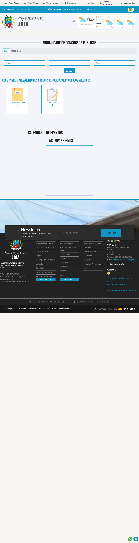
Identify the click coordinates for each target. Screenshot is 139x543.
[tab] (74, 21)
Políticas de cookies (117, 284)
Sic (84, 268)
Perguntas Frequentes (92, 264)
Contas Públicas (42, 252)
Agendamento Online (44, 243)
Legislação (40, 256)
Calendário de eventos (45, 248)
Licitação (39, 264)
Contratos (63, 258)
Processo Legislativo (44, 272)
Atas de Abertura (66, 243)
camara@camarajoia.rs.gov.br (124, 260)
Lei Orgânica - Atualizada (46, 260)
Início (6, 50)
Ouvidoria (40, 268)
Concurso (87, 248)
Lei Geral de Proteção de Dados (122, 290)
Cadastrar (111, 232)
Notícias (63, 271)
